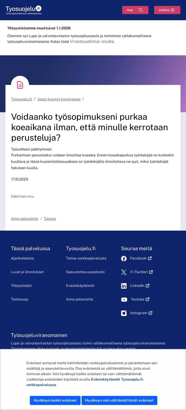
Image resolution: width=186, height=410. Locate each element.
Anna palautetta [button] (24, 218)
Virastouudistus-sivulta (92, 41)
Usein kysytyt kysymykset (59, 99)
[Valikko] (167, 10)
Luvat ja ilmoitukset (27, 272)
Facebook (141, 258)
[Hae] (135, 10)
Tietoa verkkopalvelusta (86, 258)
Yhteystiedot (21, 285)
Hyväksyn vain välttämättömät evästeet (119, 400)
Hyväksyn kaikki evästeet (55, 400)
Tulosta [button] (50, 218)
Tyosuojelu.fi (21, 99)
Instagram (141, 313)
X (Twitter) (141, 272)
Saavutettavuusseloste (85, 272)
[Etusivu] (23, 10)
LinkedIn (139, 285)
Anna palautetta (79, 299)
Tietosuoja (19, 299)
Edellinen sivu (22, 196)
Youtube (140, 299)
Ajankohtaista (22, 258)
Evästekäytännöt (80, 285)
